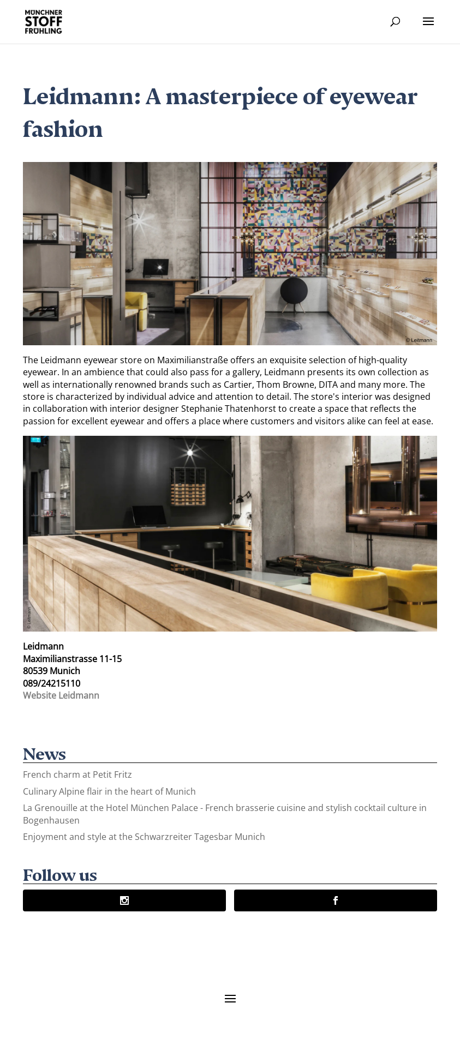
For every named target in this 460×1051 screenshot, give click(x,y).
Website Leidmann (61, 695)
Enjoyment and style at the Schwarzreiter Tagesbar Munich (144, 837)
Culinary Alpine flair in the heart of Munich (109, 791)
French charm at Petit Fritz (77, 774)
